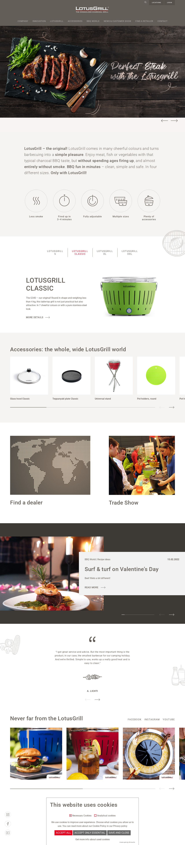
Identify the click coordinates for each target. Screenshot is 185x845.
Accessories (75, 21)
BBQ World (93, 21)
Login (169, 2)
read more (92, 587)
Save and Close (119, 832)
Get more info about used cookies (92, 839)
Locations (156, 2)
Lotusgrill (56, 21)
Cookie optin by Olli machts (127, 842)
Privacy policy (120, 826)
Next (174, 121)
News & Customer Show (117, 21)
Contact (163, 21)
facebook (134, 719)
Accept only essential (89, 832)
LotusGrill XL (105, 252)
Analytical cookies (106, 815)
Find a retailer (144, 21)
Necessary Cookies (81, 815)
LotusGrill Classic (80, 252)
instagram (152, 719)
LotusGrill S (55, 252)
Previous (164, 121)
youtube (169, 719)
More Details (34, 317)
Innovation (39, 21)
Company (23, 21)
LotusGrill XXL (130, 252)
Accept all (63, 832)
